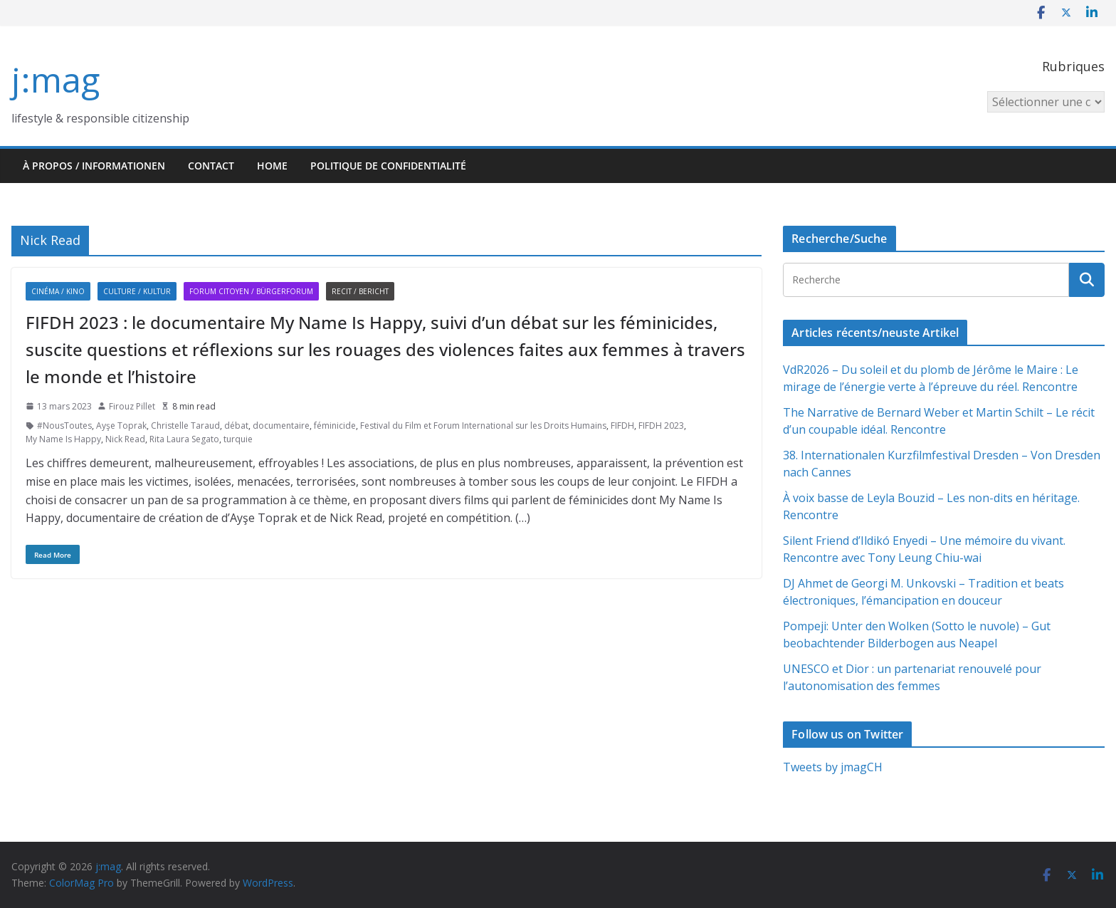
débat (236, 425)
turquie (238, 439)
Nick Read (125, 439)
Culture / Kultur (137, 291)
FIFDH (622, 425)
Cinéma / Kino (58, 291)
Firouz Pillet (132, 406)
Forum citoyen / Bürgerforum (251, 291)
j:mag (55, 79)
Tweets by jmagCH (833, 767)
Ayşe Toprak (121, 425)
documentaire (281, 425)
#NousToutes (64, 425)
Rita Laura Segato (184, 439)
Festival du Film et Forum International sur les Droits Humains (483, 425)
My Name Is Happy (63, 439)
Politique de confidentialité (388, 165)
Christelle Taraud (185, 425)
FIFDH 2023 (661, 425)
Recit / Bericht (360, 291)
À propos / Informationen (94, 165)
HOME (272, 165)
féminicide (335, 425)
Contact (211, 165)
